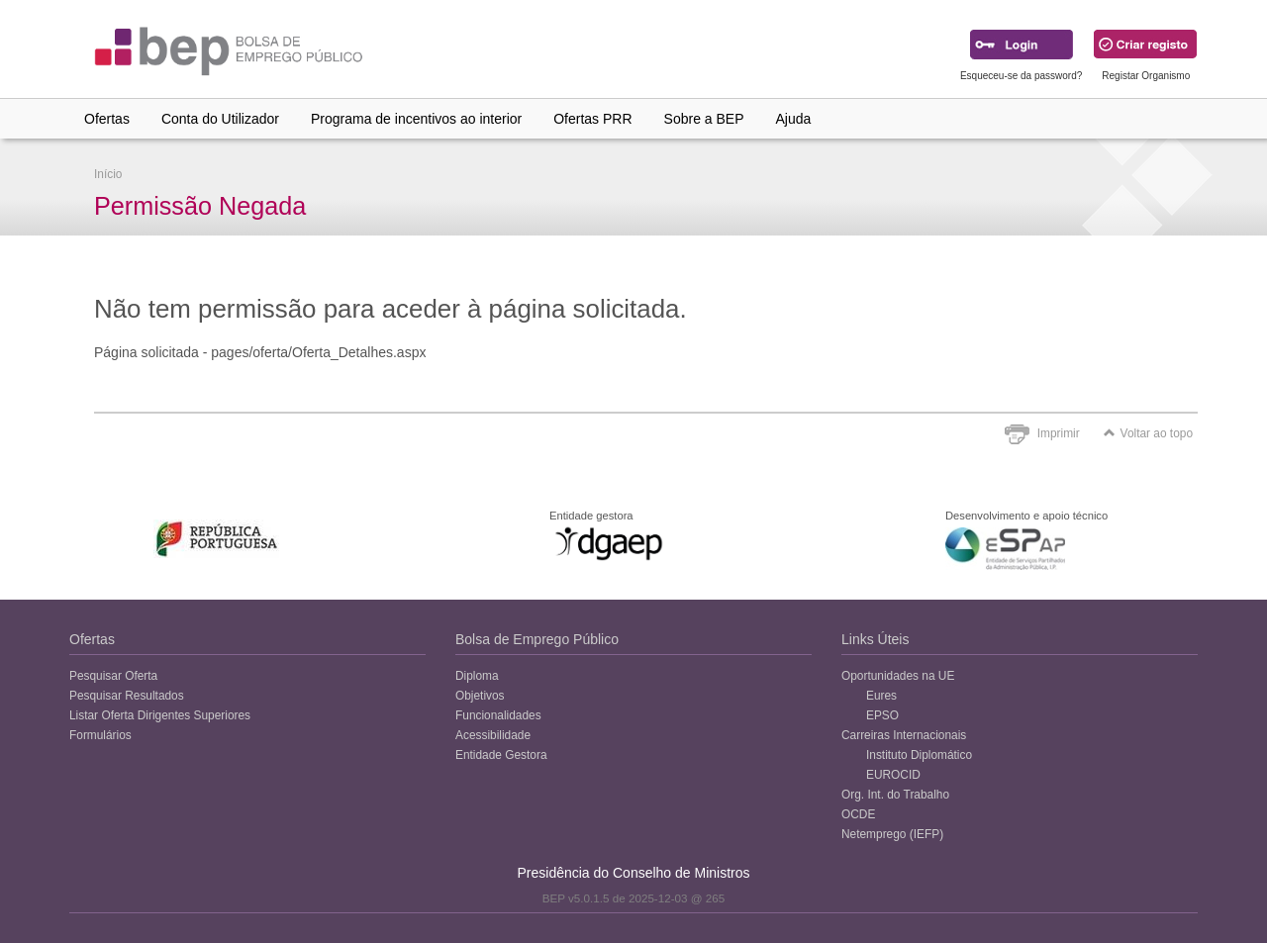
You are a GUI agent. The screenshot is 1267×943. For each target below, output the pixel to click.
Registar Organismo (1146, 75)
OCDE (858, 814)
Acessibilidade (493, 735)
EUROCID (893, 775)
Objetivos (480, 696)
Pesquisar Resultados (126, 696)
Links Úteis (875, 639)
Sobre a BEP (704, 119)
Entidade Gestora (501, 755)
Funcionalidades (498, 715)
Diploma (477, 676)
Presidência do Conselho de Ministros (633, 873)
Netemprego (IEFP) (892, 834)
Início (108, 174)
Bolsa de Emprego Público (537, 639)
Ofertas (107, 119)
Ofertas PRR (592, 119)
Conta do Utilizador (220, 119)
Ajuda (794, 119)
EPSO (882, 715)
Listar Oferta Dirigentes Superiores (159, 715)
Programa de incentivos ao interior (416, 119)
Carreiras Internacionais (903, 735)
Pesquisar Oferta (113, 676)
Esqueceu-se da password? (1021, 75)
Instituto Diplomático (919, 755)
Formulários (100, 735)
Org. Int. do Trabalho (895, 795)
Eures (881, 696)
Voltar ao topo (1148, 433)
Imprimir (1058, 433)
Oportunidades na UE (897, 676)
